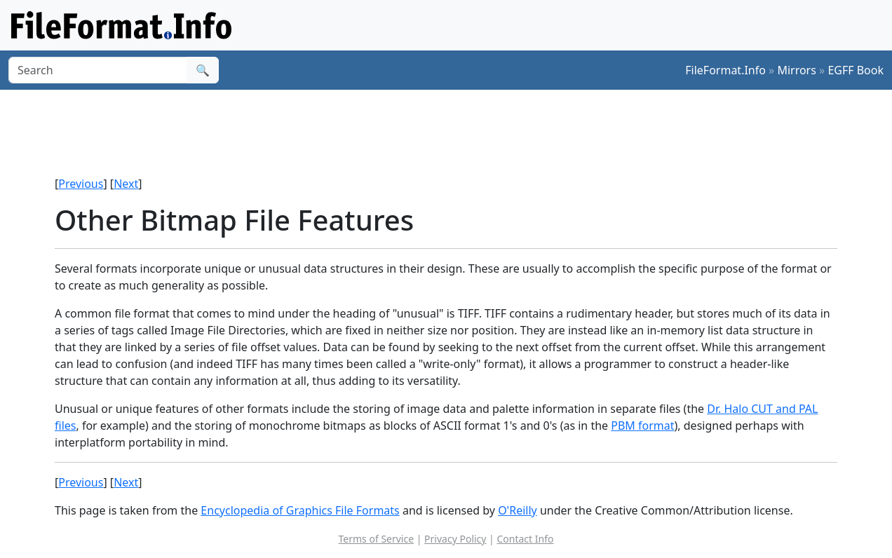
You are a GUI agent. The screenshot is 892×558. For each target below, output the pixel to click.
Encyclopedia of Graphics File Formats (300, 510)
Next (126, 183)
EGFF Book (855, 70)
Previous (80, 183)
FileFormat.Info (725, 70)
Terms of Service (376, 538)
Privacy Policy (455, 538)
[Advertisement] (454, 132)
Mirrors (796, 70)
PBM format (642, 425)
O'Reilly (517, 510)
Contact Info (524, 538)
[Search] (97, 70)
